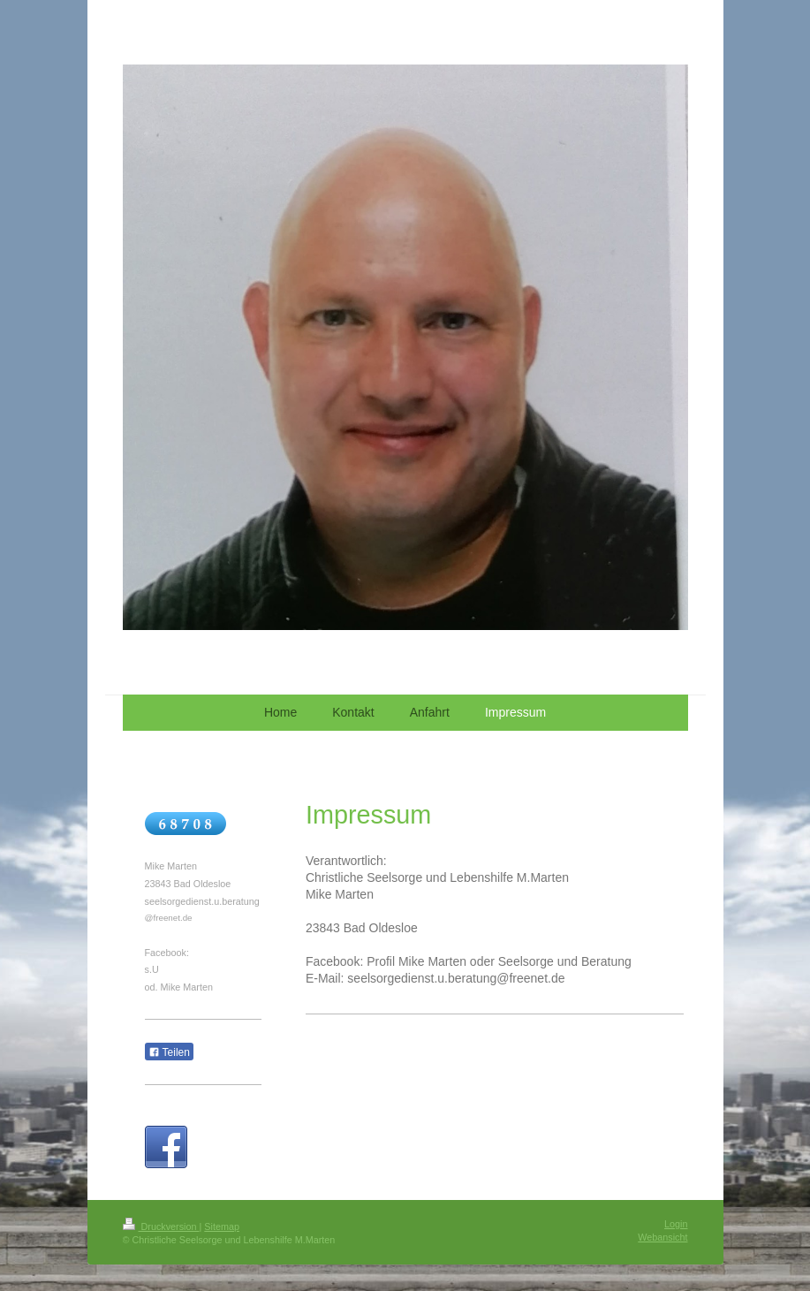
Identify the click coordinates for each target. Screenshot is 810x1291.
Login (675, 1224)
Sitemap (221, 1226)
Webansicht (662, 1237)
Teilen (169, 1052)
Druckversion (161, 1226)
